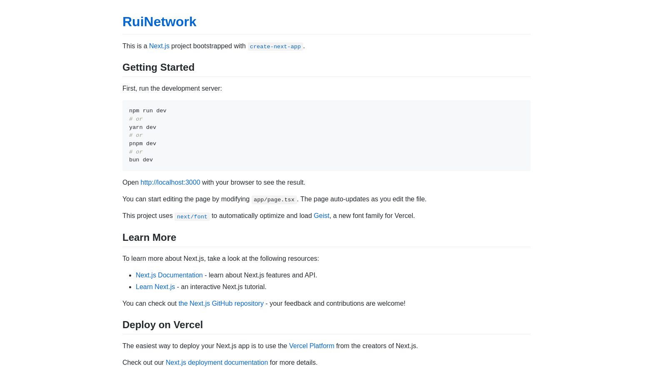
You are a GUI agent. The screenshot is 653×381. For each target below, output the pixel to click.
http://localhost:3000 (170, 182)
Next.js (159, 45)
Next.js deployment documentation (217, 362)
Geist (321, 215)
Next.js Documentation (169, 275)
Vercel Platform (311, 345)
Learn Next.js (155, 286)
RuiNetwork (159, 21)
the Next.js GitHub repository (221, 303)
